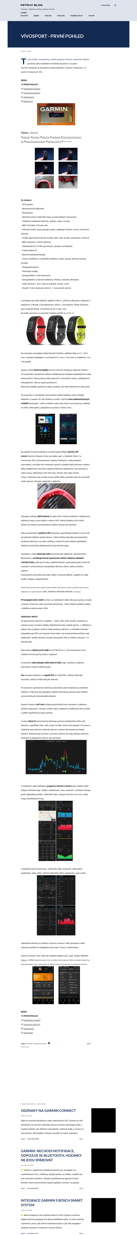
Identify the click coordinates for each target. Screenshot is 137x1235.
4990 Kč (70, 313)
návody (26, 137)
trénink (45, 137)
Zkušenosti (28, 97)
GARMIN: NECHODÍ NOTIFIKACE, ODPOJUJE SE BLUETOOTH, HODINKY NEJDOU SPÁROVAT (51, 1155)
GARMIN (36, 16)
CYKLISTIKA (61, 16)
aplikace (55, 137)
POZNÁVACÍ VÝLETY (76, 16)
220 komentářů (33, 1139)
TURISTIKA (47, 16)
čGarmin (29, 1043)
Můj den (84, 955)
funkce (36, 137)
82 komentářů (32, 1188)
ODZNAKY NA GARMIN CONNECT (48, 1110)
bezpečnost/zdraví (35, 141)
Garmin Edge (54, 141)
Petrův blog (31, 5)
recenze (67, 141)
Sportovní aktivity (31, 93)
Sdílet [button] (89, 1043)
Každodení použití (31, 88)
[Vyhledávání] (105, 5)
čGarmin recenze (39, 1043)
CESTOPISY (24, 16)
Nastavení (28, 101)
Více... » (81, 1139)
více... (24, 960)
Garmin (34, 133)
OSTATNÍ (91, 16)
